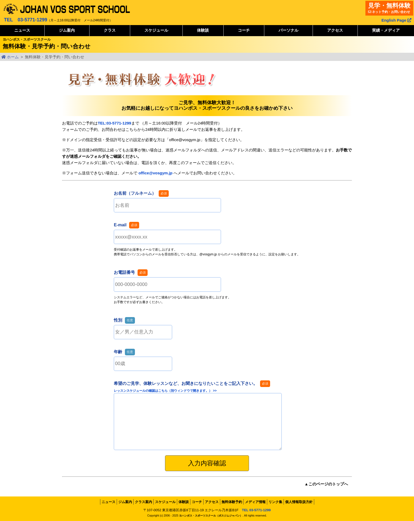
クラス (110, 30)
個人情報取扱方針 (299, 502)
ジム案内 (67, 30)
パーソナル (288, 30)
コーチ (244, 30)
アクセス (335, 30)
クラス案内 (143, 502)
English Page (396, 20)
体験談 (203, 30)
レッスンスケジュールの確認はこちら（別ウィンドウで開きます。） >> (165, 391)
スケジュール (156, 30)
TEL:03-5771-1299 (114, 123)
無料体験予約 (232, 502)
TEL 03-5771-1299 (25, 19)
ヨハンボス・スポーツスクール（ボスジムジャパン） (210, 515)
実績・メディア (386, 30)
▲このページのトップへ (326, 484)
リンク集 (275, 502)
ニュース (22, 30)
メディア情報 (255, 502)
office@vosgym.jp (155, 173)
